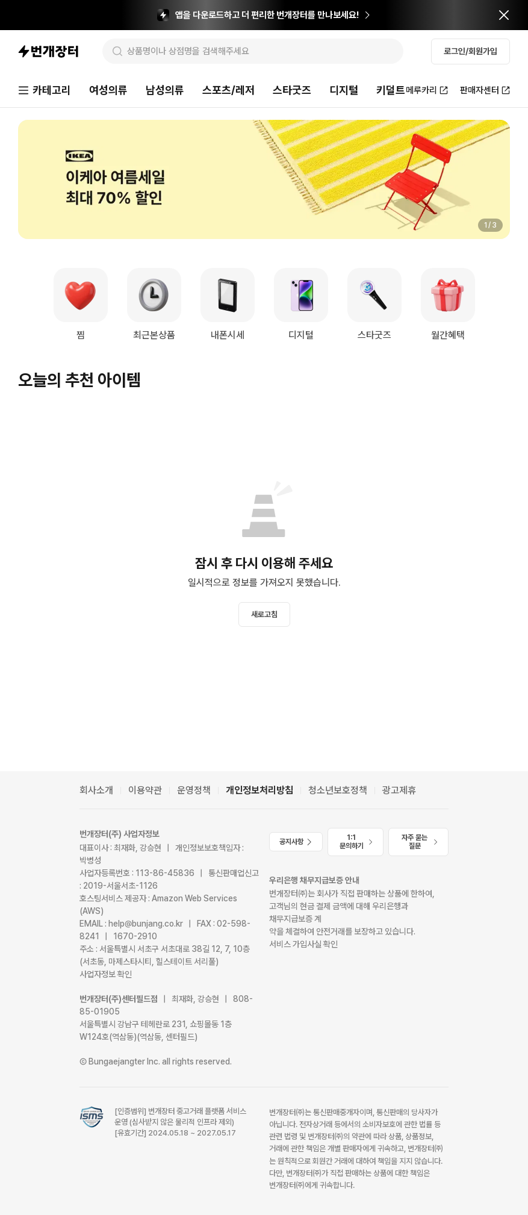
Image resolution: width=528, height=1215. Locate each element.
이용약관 (145, 790)
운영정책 (194, 790)
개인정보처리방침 (259, 790)
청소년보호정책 (337, 790)
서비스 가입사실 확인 (303, 944)
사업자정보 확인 (105, 974)
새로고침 (264, 614)
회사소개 (96, 790)
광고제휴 (399, 790)
